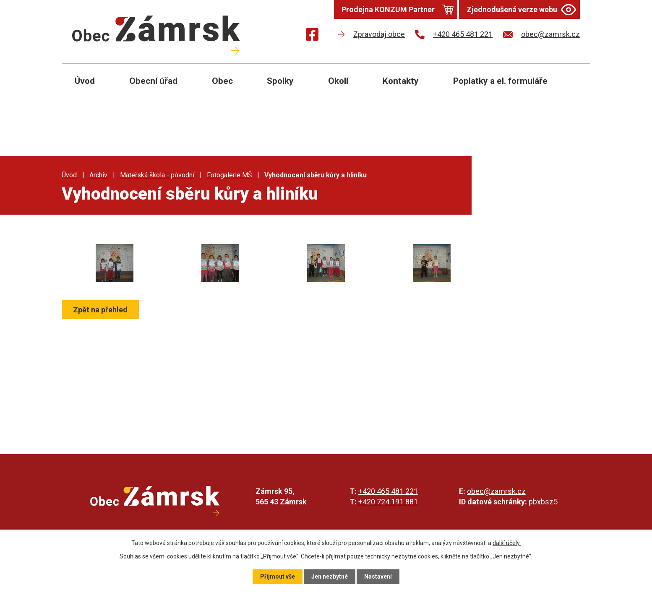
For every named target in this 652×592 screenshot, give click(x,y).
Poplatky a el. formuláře (500, 81)
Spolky (280, 81)
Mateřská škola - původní (157, 175)
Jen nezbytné (329, 576)
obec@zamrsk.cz (496, 491)
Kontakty (401, 81)
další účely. (507, 543)
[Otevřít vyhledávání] (574, 87)
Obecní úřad (153, 81)
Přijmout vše (277, 576)
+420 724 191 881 (388, 501)
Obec (222, 81)
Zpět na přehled (100, 309)
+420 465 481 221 (388, 491)
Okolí (338, 81)
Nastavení (378, 576)
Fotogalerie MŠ (229, 175)
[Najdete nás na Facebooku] (312, 36)
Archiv (98, 175)
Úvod (85, 81)
